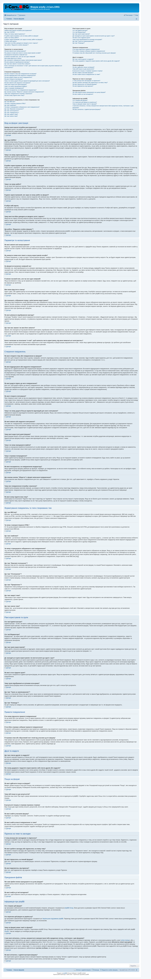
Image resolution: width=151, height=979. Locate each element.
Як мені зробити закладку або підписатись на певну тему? (90, 82)
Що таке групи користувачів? (81, 34)
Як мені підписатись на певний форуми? (85, 84)
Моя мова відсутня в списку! (12, 58)
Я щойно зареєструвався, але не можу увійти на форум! (21, 36)
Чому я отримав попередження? (14, 88)
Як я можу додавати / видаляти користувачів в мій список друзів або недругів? (96, 61)
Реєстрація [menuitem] (129, 15)
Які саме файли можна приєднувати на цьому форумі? (89, 92)
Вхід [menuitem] (136, 15)
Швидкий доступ (11, 15)
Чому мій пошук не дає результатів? (83, 69)
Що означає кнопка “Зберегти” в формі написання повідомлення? (24, 92)
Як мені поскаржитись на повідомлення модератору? (20, 90)
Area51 (6, 931)
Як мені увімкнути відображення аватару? (17, 62)
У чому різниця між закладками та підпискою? (86, 80)
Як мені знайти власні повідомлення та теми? (86, 74)
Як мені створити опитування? (13, 79)
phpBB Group (69, 908)
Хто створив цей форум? (80, 100)
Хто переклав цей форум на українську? (85, 102)
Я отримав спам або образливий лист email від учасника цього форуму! (94, 53)
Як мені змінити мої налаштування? (15, 51)
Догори (8, 135)
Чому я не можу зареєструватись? (14, 34)
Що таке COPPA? (9, 32)
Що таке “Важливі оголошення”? (14, 109)
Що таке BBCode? (9, 101)
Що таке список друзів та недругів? (83, 59)
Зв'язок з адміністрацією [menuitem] (83, 970)
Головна (9, 970)
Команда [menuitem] (96, 970)
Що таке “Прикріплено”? (11, 112)
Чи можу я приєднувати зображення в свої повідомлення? (22, 107)
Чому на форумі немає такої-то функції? (85, 104)
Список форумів (19, 970)
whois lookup (125, 940)
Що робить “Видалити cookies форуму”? (16, 45)
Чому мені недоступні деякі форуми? (15, 84)
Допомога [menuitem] (22, 15)
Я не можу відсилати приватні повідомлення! (86, 49)
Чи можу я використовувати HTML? (15, 103)
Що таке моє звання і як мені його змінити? (17, 63)
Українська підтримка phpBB (81, 974)
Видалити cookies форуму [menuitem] (110, 970)
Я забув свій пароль (10, 41)
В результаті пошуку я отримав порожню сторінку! (87, 71)
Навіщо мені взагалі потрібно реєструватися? (18, 30)
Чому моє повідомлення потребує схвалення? (18, 93)
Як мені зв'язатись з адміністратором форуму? (87, 109)
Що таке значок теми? (11, 116)
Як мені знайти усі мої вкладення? (83, 94)
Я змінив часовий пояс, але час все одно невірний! (19, 56)
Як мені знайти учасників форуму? (83, 72)
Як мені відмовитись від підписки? (83, 86)
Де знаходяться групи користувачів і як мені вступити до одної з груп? (94, 36)
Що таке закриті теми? (11, 114)
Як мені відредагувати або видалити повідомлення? (20, 75)
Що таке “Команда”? (79, 43)
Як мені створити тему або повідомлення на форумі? (20, 73)
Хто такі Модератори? (79, 32)
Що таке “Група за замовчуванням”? (83, 41)
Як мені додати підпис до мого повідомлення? (18, 77)
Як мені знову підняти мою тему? (14, 95)
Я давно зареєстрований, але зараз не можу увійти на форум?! (23, 39)
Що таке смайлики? (10, 105)
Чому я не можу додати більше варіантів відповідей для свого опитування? (27, 81)
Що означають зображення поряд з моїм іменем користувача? (23, 60)
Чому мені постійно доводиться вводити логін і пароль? (21, 43)
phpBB (65, 973)
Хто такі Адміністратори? (80, 30)
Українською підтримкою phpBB (52, 918)
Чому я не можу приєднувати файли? (15, 86)
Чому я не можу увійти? (11, 37)
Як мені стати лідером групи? (81, 37)
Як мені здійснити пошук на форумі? (83, 67)
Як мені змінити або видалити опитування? (17, 82)
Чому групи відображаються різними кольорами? (87, 39)
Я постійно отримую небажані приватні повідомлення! (89, 51)
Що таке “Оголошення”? (11, 110)
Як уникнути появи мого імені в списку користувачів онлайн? (22, 53)
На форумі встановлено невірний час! (15, 54)
